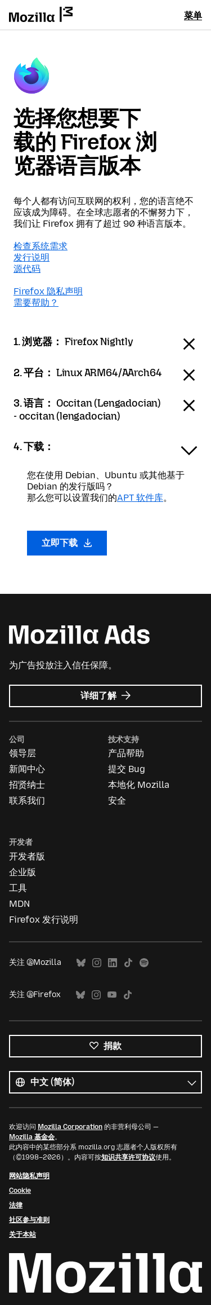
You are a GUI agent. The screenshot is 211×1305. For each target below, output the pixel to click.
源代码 (27, 268)
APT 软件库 (140, 497)
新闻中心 (27, 769)
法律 (16, 1205)
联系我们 (27, 800)
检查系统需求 (41, 246)
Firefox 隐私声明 (48, 291)
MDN (19, 903)
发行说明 (32, 257)
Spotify (144, 963)
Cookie (20, 1190)
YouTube (112, 995)
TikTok (128, 963)
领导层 (22, 753)
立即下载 (67, 542)
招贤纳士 (27, 784)
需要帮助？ (36, 302)
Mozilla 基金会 (32, 1137)
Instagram (97, 963)
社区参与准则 (29, 1220)
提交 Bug (126, 769)
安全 (117, 800)
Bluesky (81, 963)
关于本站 (22, 1234)
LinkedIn (112, 963)
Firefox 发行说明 (43, 919)
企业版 (22, 872)
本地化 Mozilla (138, 784)
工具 (18, 888)
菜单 (193, 15)
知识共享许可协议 (128, 1157)
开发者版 (27, 856)
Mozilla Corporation (70, 1127)
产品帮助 (126, 753)
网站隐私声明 (29, 1176)
